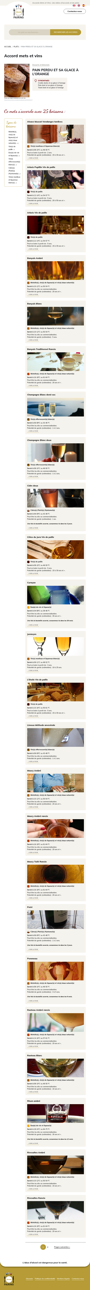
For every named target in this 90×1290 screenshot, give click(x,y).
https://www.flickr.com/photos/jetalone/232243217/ (18, 100)
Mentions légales (63, 1279)
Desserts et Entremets (40, 65)
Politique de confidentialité (45, 1279)
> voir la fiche (33, 158)
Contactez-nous (75, 11)
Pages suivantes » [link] (62, 1247)
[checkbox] (13, 137)
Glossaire (29, 1279)
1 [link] (43, 1247)
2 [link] (47, 1247)
